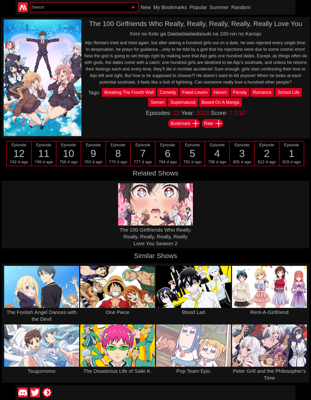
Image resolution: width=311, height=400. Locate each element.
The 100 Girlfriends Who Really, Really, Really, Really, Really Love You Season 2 (155, 236)
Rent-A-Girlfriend (269, 312)
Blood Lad (193, 312)
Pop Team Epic (193, 371)
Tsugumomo (41, 371)
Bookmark (185, 123)
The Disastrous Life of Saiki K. (117, 371)
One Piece (118, 312)
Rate (213, 123)
